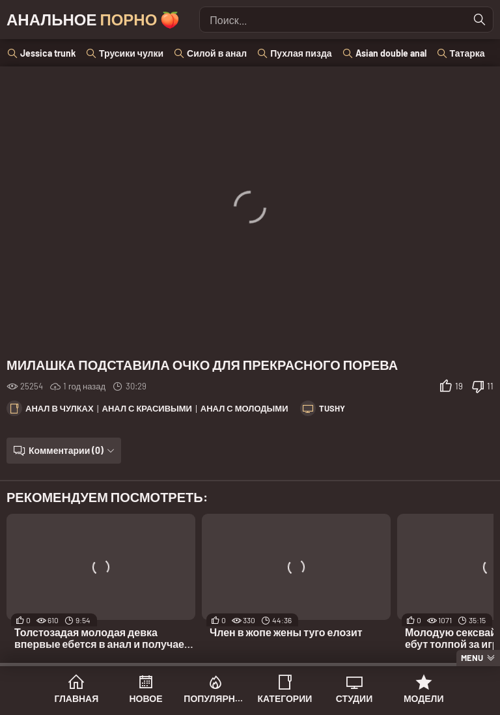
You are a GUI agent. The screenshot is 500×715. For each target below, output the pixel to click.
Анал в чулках (59, 408)
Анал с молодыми (244, 408)
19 (459, 386)
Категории (284, 698)
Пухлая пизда (300, 53)
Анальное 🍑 (93, 19)
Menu (472, 657)
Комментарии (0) (66, 450)
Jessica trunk (48, 53)
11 (490, 386)
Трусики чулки (131, 53)
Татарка (467, 53)
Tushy (332, 408)
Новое (146, 698)
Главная (76, 698)
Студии (354, 698)
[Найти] (480, 19)
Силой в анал (217, 53)
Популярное (215, 698)
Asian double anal (390, 53)
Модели (424, 698)
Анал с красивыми (147, 408)
